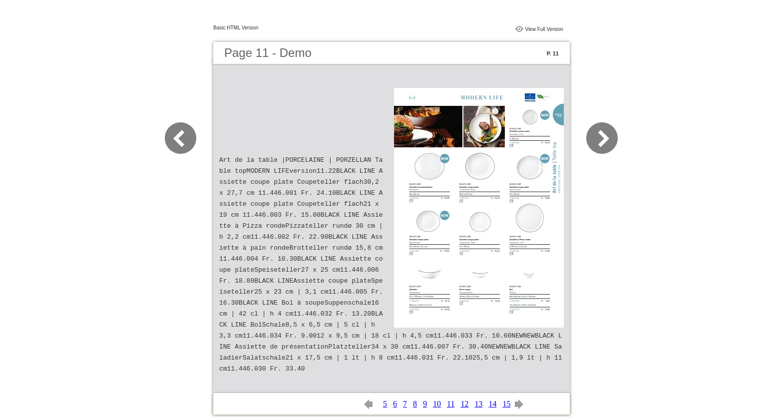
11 (450, 404)
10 (437, 404)
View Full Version (544, 29)
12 (464, 404)
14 (492, 404)
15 (506, 404)
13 (478, 404)
